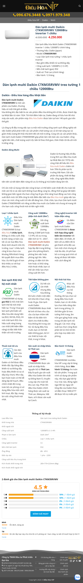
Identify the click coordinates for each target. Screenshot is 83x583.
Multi (53, 20)
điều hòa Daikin (36, 118)
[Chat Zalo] (77, 577)
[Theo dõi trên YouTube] (80, 561)
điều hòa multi (57, 197)
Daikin (45, 20)
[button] (4, 6)
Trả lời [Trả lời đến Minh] (4, 528)
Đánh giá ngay (41, 513)
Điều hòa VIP (33, 20)
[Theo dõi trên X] (77, 561)
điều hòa (6, 232)
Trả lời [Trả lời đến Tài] (4, 537)
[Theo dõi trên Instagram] (71, 561)
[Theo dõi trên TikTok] (74, 561)
